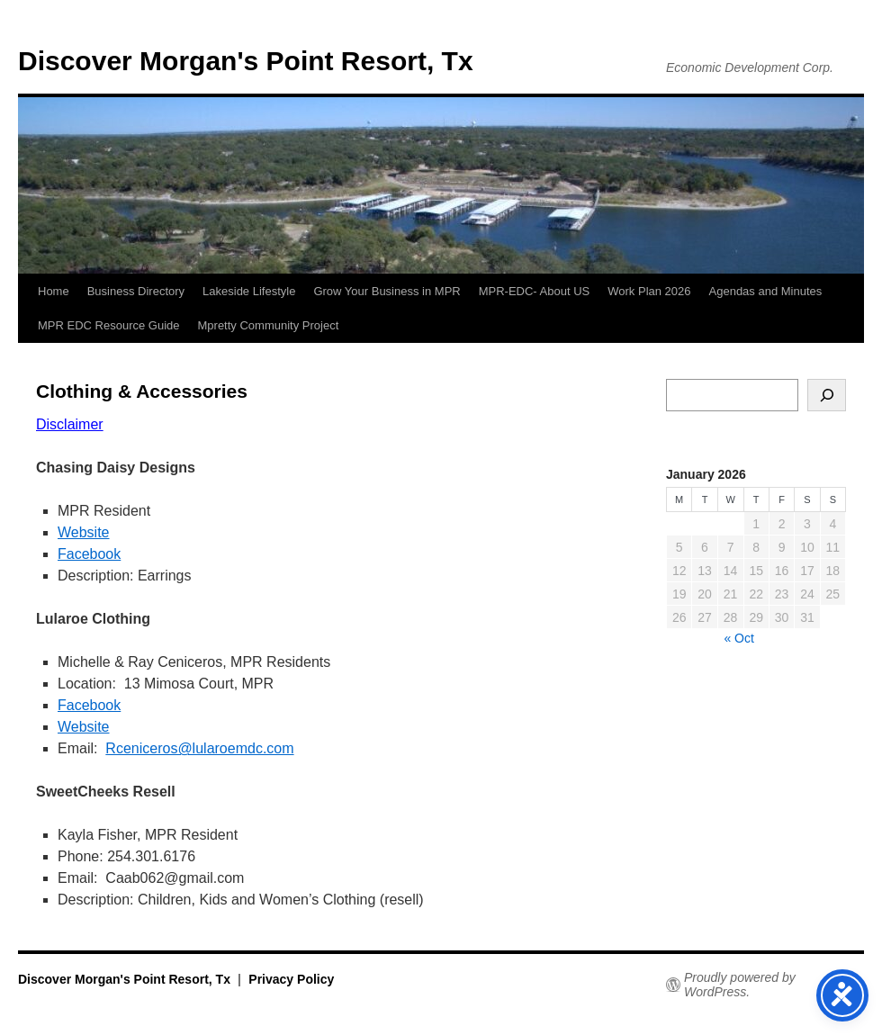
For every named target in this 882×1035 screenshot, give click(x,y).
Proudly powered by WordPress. (740, 984)
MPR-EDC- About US (534, 291)
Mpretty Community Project (268, 325)
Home (53, 291)
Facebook (89, 554)
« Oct (738, 638)
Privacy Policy (291, 979)
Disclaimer (70, 424)
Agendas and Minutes (766, 291)
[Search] (826, 395)
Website (84, 532)
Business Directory (135, 291)
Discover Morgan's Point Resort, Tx (245, 61)
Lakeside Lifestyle (248, 291)
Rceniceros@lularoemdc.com (199, 748)
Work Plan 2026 (649, 291)
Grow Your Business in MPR (386, 291)
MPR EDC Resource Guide (109, 325)
